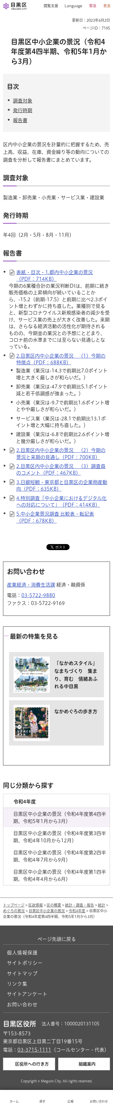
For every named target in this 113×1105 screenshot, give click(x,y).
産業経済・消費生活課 (31, 584)
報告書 (20, 120)
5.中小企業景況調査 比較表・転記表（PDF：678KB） (55, 517)
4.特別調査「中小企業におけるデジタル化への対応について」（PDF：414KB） (61, 501)
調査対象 (22, 100)
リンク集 (17, 983)
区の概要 (54, 905)
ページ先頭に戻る (56, 939)
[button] (48, 6)
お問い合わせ (22, 1004)
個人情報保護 (22, 952)
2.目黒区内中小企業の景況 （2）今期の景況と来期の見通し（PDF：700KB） (60, 453)
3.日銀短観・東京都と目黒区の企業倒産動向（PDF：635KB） (61, 485)
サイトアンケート (27, 994)
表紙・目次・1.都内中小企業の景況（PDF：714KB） (54, 275)
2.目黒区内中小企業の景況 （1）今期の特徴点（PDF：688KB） (60, 359)
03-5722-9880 (38, 595)
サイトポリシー (25, 963)
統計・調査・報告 (79, 905)
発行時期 (22, 110)
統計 (101, 905)
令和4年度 (77, 911)
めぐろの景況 (14, 911)
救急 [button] (107, 6)
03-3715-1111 (34, 1049)
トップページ (13, 905)
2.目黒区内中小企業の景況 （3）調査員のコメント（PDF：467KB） (60, 469)
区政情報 (35, 905)
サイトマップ (22, 973)
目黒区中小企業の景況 (47, 911)
